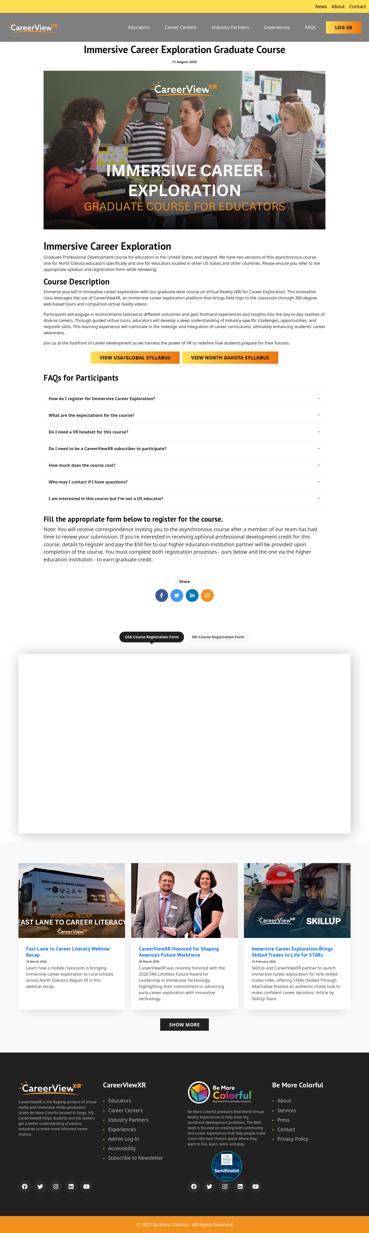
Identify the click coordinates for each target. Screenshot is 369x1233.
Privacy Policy (292, 1138)
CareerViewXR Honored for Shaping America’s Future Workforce (179, 951)
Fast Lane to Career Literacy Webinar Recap (68, 951)
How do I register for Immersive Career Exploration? (184, 398)
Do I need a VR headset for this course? (184, 432)
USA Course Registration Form (152, 636)
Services (286, 1110)
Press (283, 1119)
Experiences (277, 27)
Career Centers (180, 27)
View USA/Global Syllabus (135, 358)
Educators (138, 27)
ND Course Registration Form (218, 636)
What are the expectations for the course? (184, 415)
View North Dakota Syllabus (230, 358)
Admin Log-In (123, 1138)
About (337, 6)
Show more (184, 1025)
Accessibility (122, 1148)
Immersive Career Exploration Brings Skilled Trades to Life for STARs (292, 951)
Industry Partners (230, 27)
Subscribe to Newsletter (135, 1157)
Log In (343, 27)
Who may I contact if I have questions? (184, 482)
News (320, 6)
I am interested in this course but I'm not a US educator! (184, 498)
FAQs (310, 27)
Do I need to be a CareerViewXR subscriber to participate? (184, 448)
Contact (357, 6)
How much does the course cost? (184, 465)
